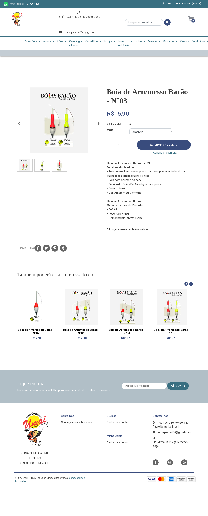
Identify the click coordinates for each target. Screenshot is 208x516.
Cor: (110, 130)
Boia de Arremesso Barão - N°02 (36, 331)
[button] (189, 3)
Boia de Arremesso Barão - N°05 (172, 331)
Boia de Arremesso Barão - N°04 (126, 331)
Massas (152, 41)
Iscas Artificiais (123, 43)
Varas (183, 41)
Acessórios (31, 41)
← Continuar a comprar (164, 152)
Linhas (138, 41)
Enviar (178, 386)
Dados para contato (118, 422)
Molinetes (168, 41)
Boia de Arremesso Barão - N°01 (81, 331)
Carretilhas (91, 41)
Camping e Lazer (74, 43)
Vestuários (198, 41)
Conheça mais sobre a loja (76, 422)
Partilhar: (26, 248)
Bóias (60, 41)
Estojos (108, 41)
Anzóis (47, 41)
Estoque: (114, 124)
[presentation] (19, 124)
